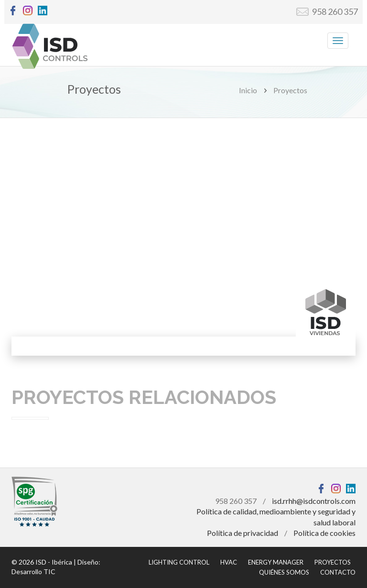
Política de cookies (324, 532)
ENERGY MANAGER (275, 562)
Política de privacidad (242, 532)
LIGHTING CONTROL (179, 562)
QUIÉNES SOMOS (284, 572)
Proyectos (290, 90)
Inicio (248, 90)
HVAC (228, 562)
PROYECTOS (332, 562)
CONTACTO (338, 572)
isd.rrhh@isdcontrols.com (314, 500)
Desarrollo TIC (33, 571)
